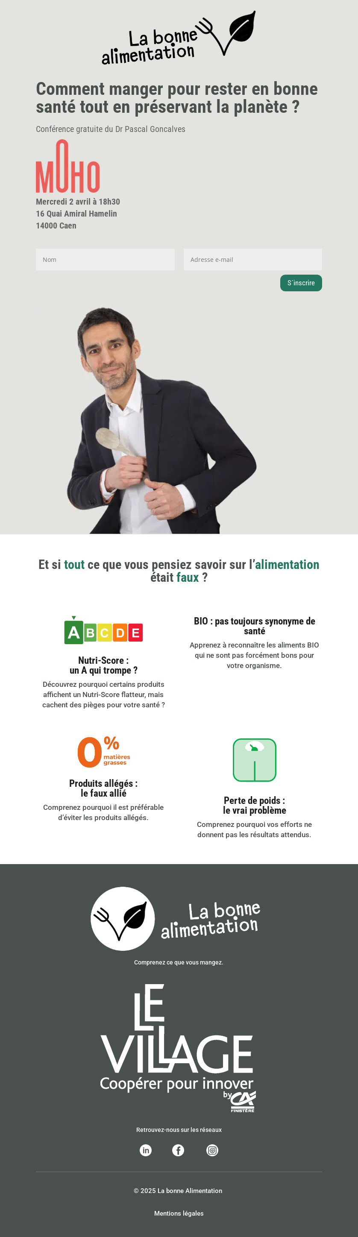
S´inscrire (301, 282)
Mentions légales (179, 1213)
